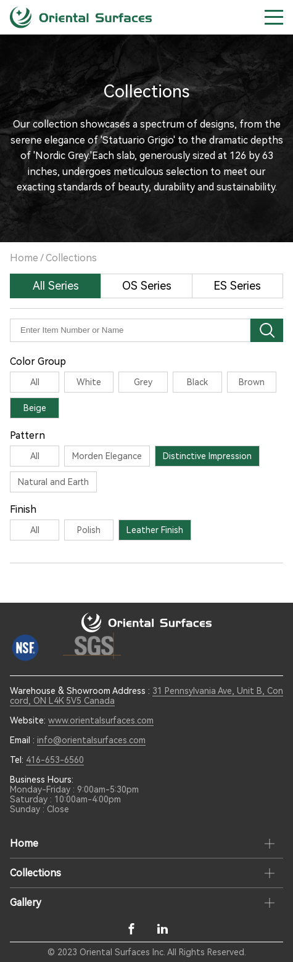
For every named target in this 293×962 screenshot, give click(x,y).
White (88, 382)
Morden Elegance (107, 456)
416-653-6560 (55, 760)
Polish (89, 530)
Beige (34, 408)
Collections (71, 258)
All (34, 382)
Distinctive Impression (207, 456)
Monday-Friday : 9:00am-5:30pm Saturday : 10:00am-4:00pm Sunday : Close (74, 799)
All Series (56, 285)
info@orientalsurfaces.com (91, 740)
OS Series (146, 285)
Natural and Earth (53, 482)
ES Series (237, 285)
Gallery (25, 902)
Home (24, 258)
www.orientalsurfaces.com (101, 720)
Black (197, 382)
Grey (143, 382)
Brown (252, 382)
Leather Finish (154, 530)
